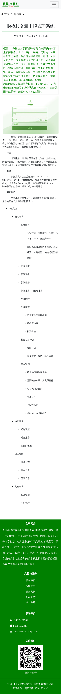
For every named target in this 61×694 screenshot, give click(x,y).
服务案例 (31, 591)
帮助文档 (31, 586)
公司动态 (31, 597)
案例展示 (19, 14)
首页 (5, 14)
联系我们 (31, 580)
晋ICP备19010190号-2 (36, 688)
